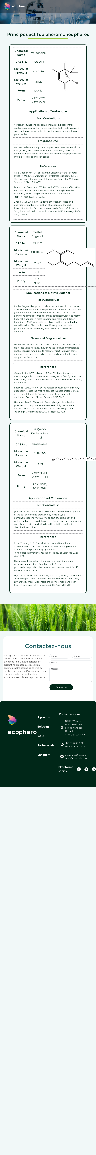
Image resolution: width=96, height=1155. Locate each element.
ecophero (15, 6)
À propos (43, 717)
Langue (42, 754)
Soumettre (61, 687)
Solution (43, 726)
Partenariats (46, 745)
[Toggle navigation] (91, 6)
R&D (40, 736)
